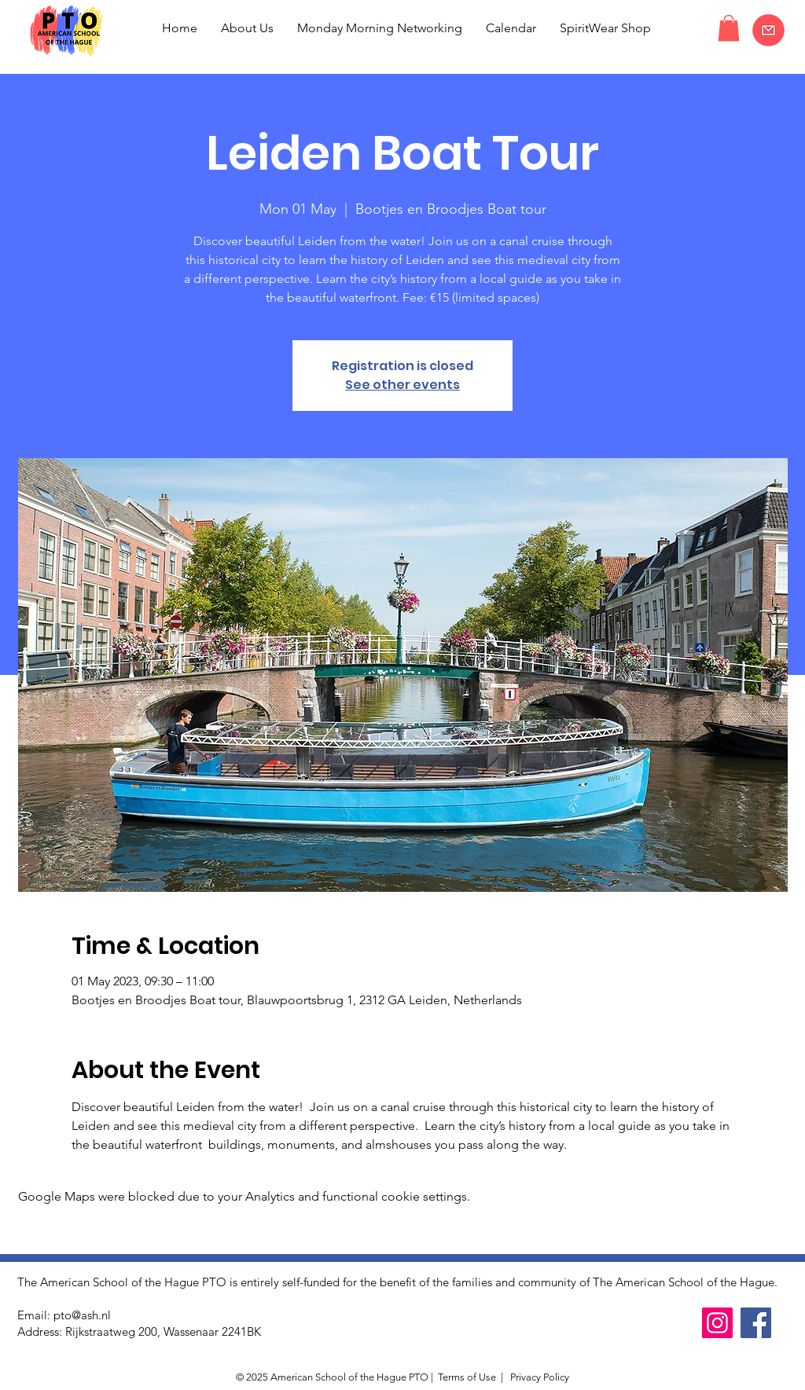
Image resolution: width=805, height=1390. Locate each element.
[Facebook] (756, 1322)
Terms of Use (467, 1377)
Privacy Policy (538, 1377)
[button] (729, 28)
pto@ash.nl (82, 1314)
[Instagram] (717, 1322)
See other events (402, 385)
